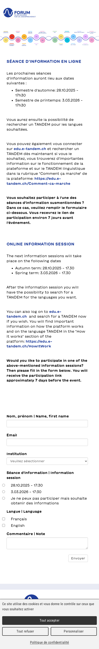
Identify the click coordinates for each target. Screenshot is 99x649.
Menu (92, 12)
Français (19, 519)
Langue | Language (24, 511)
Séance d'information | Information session (40, 475)
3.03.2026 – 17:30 (26, 492)
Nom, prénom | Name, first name (38, 416)
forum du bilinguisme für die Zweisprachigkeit (19, 12)
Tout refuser (25, 631)
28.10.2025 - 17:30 (27, 485)
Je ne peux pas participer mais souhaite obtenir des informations (49, 501)
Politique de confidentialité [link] (49, 642)
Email (12, 435)
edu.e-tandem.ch (30, 148)
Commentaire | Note (26, 534)
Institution (17, 453)
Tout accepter (49, 620)
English (18, 525)
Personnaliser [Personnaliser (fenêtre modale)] (74, 631)
